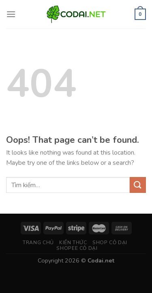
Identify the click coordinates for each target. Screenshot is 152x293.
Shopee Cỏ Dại (76, 248)
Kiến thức (73, 242)
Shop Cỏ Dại (109, 242)
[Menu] (11, 14)
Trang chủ (38, 242)
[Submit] (138, 185)
